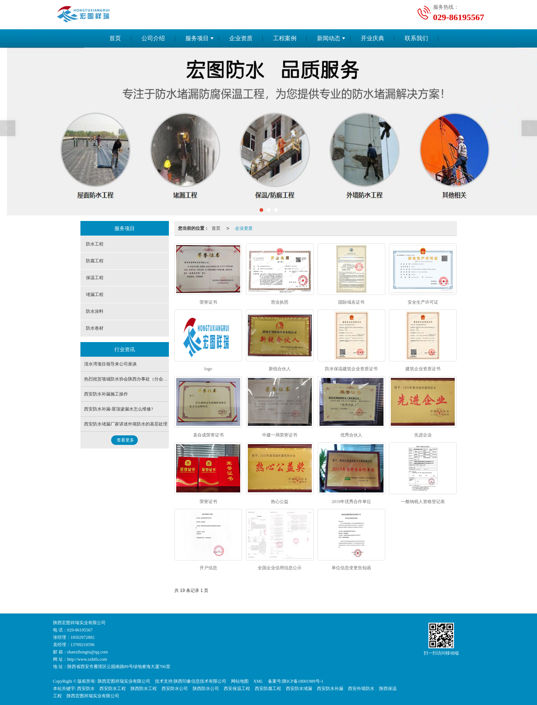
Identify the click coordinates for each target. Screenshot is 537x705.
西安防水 (86, 688)
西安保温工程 (237, 688)
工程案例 (284, 38)
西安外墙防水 (361, 688)
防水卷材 (94, 328)
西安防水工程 (112, 688)
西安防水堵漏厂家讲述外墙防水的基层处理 (125, 424)
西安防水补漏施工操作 (106, 394)
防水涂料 (94, 311)
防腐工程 (94, 260)
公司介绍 (153, 38)
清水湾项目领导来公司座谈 (110, 364)
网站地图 (240, 681)
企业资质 (241, 38)
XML (258, 681)
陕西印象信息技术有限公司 (200, 681)
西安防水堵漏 (299, 688)
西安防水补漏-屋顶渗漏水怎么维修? (118, 409)
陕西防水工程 (144, 688)
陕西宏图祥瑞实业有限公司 (124, 681)
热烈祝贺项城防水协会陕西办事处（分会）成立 (130, 379)
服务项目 (197, 38)
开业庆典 (372, 38)
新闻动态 (328, 38)
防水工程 (94, 244)
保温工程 (94, 277)
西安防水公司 (175, 688)
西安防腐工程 (268, 688)
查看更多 (125, 440)
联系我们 (416, 38)
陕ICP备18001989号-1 (303, 681)
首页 (115, 38)
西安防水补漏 (330, 688)
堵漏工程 (94, 294)
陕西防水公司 (206, 688)
